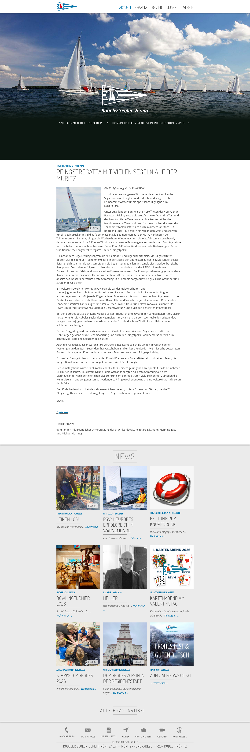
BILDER (94, 228)
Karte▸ (125, 736)
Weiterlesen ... (137, 538)
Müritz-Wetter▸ (143, 736)
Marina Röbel (180, 736)
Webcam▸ (162, 736)
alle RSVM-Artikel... (125, 710)
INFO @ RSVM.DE (87, 736)
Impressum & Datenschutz (125, 742)
